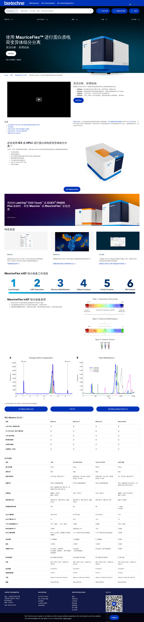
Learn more (67, 618)
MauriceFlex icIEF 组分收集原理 (17, 131)
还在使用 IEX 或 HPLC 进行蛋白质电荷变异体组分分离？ (24, 125)
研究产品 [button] (8, 19)
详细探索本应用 (12, 264)
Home (6, 75)
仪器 (11, 75)
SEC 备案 (74, 607)
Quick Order (119, 11)
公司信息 (74, 601)
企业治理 (74, 609)
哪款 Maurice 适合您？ (14, 133)
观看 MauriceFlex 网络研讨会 (118, 409)
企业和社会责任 (42, 603)
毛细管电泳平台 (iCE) (21, 75)
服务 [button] (74, 19)
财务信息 (74, 603)
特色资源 (10, 127)
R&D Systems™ (34, 3)
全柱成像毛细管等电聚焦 (115, 121)
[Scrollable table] (72, 438)
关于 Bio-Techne (43, 596)
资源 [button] (104, 19)
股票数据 (74, 605)
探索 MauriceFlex (72, 189)
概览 (73, 596)
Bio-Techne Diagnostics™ (65, 3)
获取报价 (11, 53)
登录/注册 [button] (103, 11)
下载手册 (72, 409)
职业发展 (40, 601)
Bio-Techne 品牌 (43, 598)
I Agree (114, 617)
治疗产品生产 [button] (42, 19)
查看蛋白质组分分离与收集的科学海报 (111, 264)
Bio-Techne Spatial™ (48, 3)
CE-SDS (130, 121)
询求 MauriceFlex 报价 (26, 409)
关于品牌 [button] (135, 19)
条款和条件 (41, 605)
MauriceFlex (77, 121)
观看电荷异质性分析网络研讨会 (63, 264)
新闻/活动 (75, 598)
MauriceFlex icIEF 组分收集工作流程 (18, 129)
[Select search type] (11, 10)
